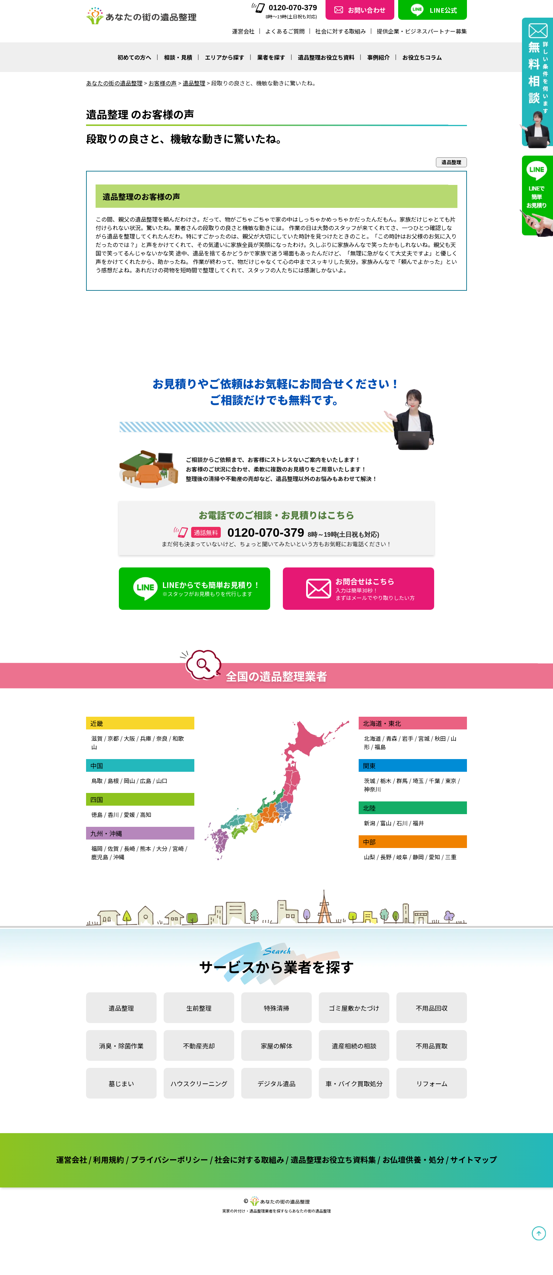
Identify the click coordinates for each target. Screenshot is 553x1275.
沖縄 (118, 857)
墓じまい (121, 1083)
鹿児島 (99, 857)
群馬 (402, 780)
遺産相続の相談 (354, 1045)
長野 (385, 857)
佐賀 (113, 848)
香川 (113, 814)
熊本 (145, 848)
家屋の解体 (276, 1045)
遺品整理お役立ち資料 (326, 57)
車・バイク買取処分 (354, 1083)
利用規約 (108, 1159)
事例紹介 (378, 57)
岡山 (129, 780)
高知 (145, 814)
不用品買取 (432, 1045)
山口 (162, 780)
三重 (450, 857)
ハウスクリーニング (198, 1083)
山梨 (369, 857)
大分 (162, 848)
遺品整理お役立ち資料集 (333, 1159)
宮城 (424, 738)
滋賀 (97, 738)
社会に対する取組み (340, 31)
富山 (385, 823)
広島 (145, 780)
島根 (113, 780)
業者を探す (271, 57)
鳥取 (97, 780)
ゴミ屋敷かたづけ (354, 1007)
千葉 (434, 780)
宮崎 (178, 848)
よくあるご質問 (285, 31)
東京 (450, 780)
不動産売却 (199, 1045)
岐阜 (402, 857)
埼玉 (418, 780)
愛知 (434, 857)
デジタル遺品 (276, 1083)
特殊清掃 (276, 1007)
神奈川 (372, 789)
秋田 (440, 738)
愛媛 (129, 814)
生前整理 (199, 1007)
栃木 (385, 780)
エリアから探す (224, 57)
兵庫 (145, 738)
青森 (391, 738)
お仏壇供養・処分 (413, 1159)
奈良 (162, 738)
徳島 (97, 814)
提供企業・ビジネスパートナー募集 (422, 31)
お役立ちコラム (422, 57)
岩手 (407, 738)
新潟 (369, 823)
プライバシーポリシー (169, 1159)
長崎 (129, 848)
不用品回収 (432, 1007)
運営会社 (243, 31)
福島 (380, 746)
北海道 (372, 738)
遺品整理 (121, 1007)
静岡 (418, 857)
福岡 (97, 848)
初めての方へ (134, 57)
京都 (113, 738)
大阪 (129, 738)
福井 (418, 823)
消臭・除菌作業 (121, 1045)
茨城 (369, 780)
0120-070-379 (284, 8)
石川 (402, 823)
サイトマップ (473, 1159)
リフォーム (432, 1083)
